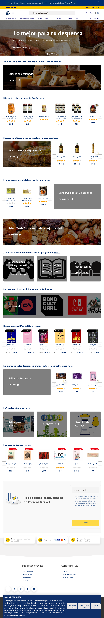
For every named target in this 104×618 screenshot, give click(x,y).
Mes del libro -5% (94, 18)
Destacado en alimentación (27, 18)
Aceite (46, 18)
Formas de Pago (28, 574)
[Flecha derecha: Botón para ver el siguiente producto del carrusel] (100, 116)
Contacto (26, 581)
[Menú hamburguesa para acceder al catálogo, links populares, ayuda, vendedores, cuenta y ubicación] (12, 13)
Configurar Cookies (84, 606)
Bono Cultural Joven (80, 18)
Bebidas (39, 18)
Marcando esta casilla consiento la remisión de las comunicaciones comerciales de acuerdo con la (86, 501)
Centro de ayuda (28, 571)
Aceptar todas (96, 606)
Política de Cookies (17, 615)
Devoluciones (27, 578)
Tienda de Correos (10, 18)
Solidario (69, 18)
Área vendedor (66, 581)
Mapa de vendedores (69, 574)
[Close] (98, 2)
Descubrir (65, 571)
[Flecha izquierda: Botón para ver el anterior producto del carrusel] (4, 116)
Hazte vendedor (67, 578)
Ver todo (57, 253)
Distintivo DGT (60, 18)
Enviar (85, 523)
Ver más (42, 98)
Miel (52, 18)
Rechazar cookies (72, 606)
